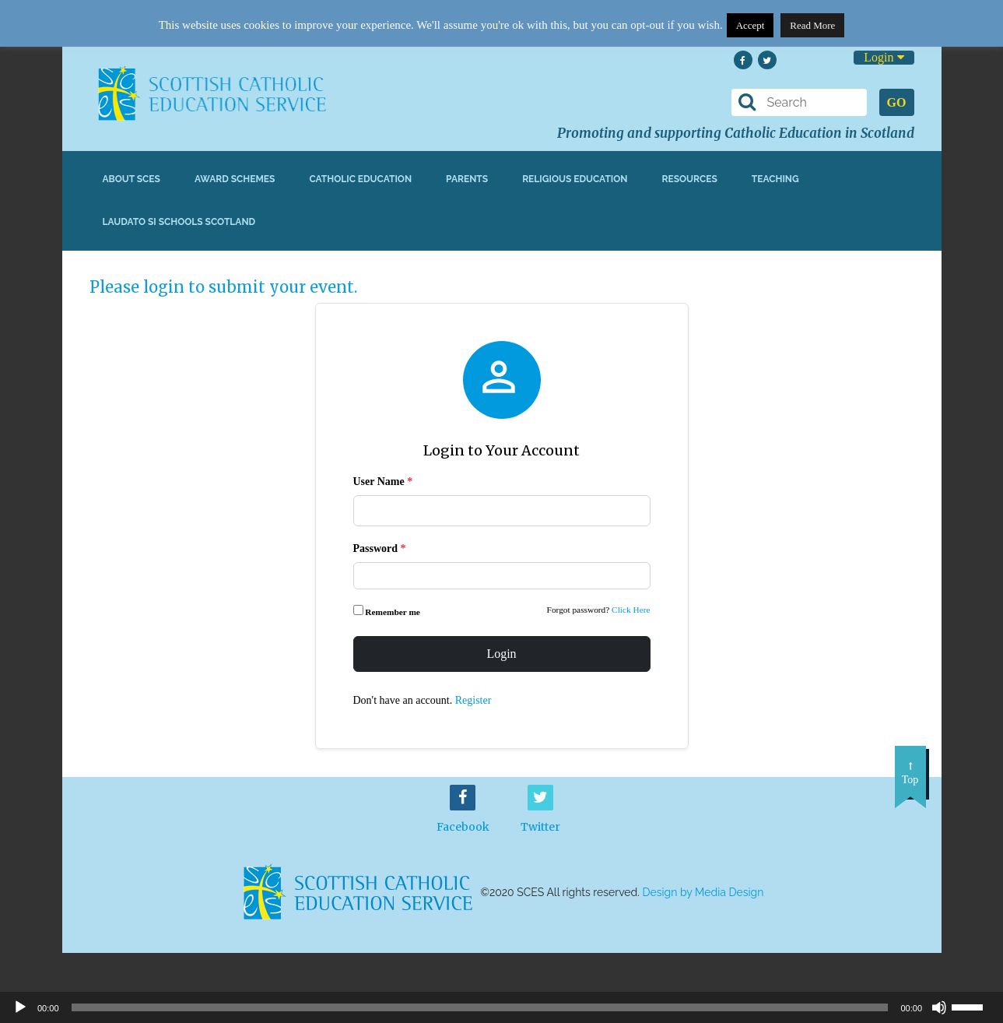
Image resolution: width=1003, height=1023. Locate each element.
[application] (501, 1007)
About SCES (131, 179)
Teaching (775, 179)
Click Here (631, 609)
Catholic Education (360, 179)
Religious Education (574, 179)
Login (883, 57)
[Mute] (939, 1007)
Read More (812, 25)
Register (473, 700)
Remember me (388, 611)
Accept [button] (750, 25)
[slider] (973, 1006)
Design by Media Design (703, 892)
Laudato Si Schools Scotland (179, 221)
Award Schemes (235, 179)
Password (379, 548)
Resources (689, 179)
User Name (383, 481)
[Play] (20, 1007)
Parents (467, 179)
